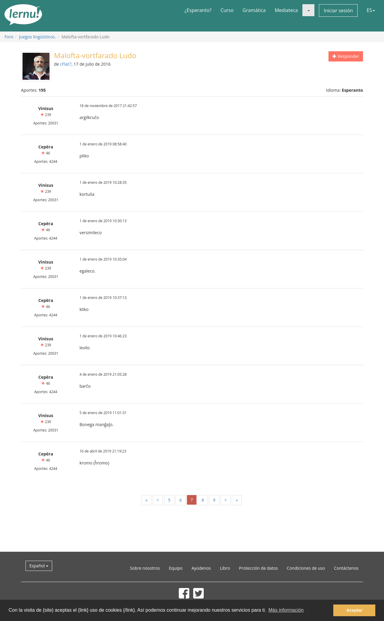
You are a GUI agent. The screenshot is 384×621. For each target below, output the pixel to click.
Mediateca (286, 10)
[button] (308, 10)
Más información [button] (286, 610)
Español (38, 566)
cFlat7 (65, 64)
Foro (9, 37)
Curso (227, 10)
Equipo (175, 568)
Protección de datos (258, 568)
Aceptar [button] (354, 610)
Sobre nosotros (145, 568)
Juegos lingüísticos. (37, 37)
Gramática (254, 10)
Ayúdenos (201, 568)
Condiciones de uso (306, 568)
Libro (225, 568)
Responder (345, 56)
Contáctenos (346, 568)
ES (371, 10)
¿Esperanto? (198, 10)
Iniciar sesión (338, 10)
